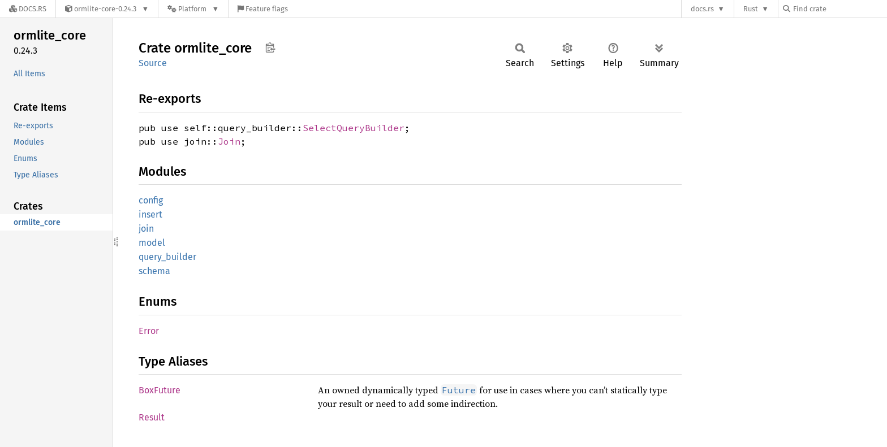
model (152, 242)
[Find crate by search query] (839, 9)
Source (153, 63)
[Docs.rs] (27, 9)
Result (152, 417)
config (151, 200)
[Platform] (193, 9)
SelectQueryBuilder (353, 127)
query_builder (167, 256)
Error (149, 331)
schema (154, 271)
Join (229, 141)
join (146, 228)
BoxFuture (159, 390)
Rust (750, 9)
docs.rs (702, 9)
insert (150, 214)
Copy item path (270, 47)
